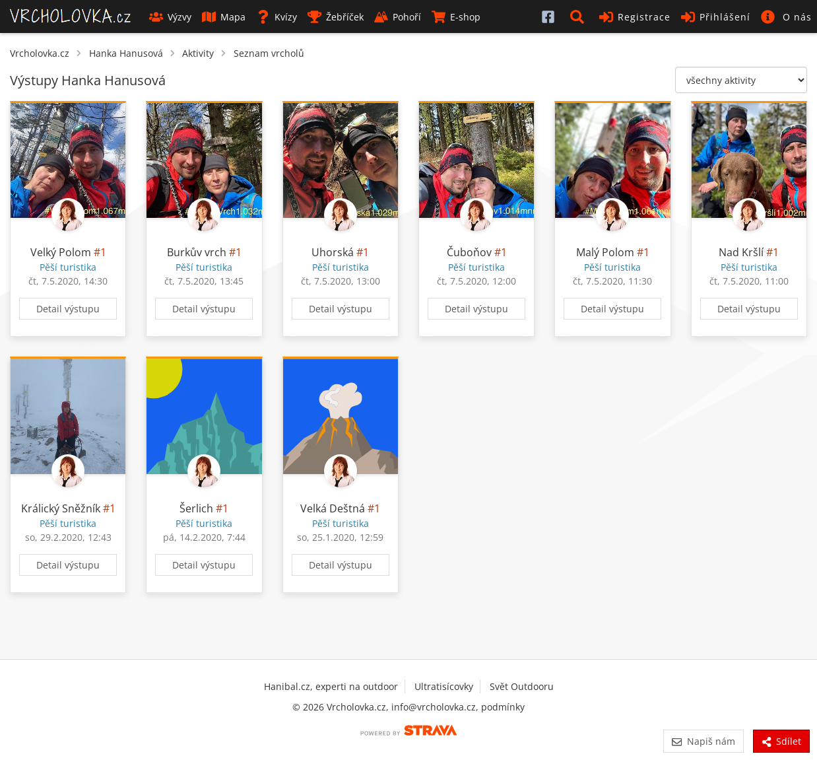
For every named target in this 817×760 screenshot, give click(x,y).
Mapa (223, 17)
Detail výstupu (68, 308)
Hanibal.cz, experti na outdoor (331, 686)
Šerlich (196, 508)
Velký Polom (60, 252)
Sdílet (781, 741)
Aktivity (198, 53)
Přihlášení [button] (715, 17)
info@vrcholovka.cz (433, 707)
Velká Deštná (332, 508)
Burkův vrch (196, 252)
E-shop (456, 17)
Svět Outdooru (522, 686)
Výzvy (170, 17)
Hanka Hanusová (126, 53)
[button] (579, 16)
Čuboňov (469, 252)
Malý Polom (605, 252)
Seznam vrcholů (269, 53)
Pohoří (397, 17)
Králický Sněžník (60, 508)
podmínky (503, 707)
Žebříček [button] (336, 17)
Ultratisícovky (443, 686)
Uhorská (332, 252)
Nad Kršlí (741, 252)
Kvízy (276, 17)
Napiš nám (703, 741)
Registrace (634, 17)
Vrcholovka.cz (39, 53)
